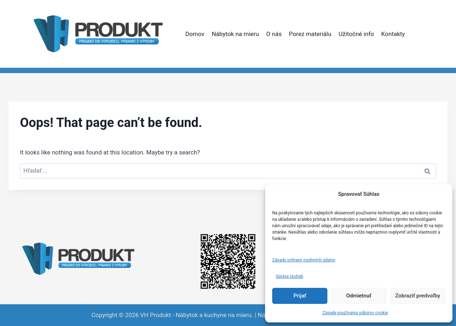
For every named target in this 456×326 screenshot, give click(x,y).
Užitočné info (356, 33)
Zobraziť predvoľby (417, 295)
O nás (273, 33)
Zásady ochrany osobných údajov (303, 260)
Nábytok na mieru (235, 33)
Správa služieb (289, 276)
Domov (194, 33)
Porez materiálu (310, 33)
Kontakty (393, 33)
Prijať (300, 295)
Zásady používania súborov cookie (355, 312)
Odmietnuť (359, 295)
